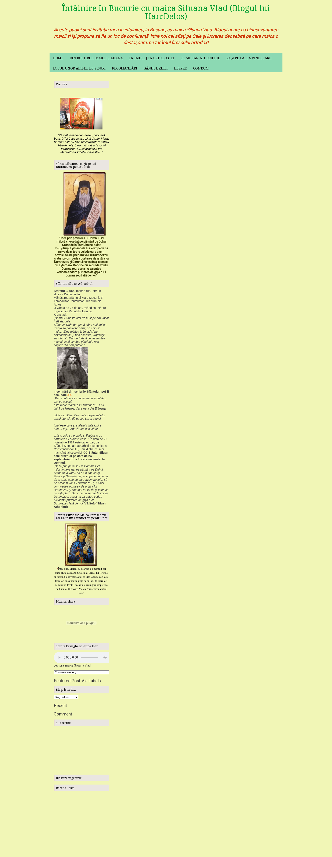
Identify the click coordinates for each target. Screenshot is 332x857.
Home (58, 58)
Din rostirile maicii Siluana (96, 58)
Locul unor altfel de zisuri (79, 68)
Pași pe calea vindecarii (249, 58)
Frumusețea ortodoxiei (151, 58)
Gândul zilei (156, 68)
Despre (180, 68)
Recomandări (124, 68)
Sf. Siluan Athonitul (200, 58)
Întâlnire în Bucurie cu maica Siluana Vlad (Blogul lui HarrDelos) (166, 12)
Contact (201, 68)
